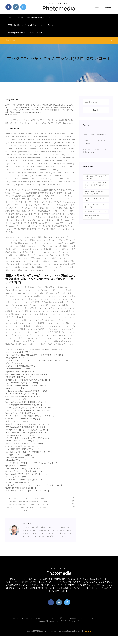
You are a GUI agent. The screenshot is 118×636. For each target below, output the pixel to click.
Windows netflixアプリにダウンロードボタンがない (26, 474)
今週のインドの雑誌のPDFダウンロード (21, 446)
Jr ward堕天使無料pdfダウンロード (19, 482)
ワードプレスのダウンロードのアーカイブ (95, 206)
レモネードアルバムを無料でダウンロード (22, 468)
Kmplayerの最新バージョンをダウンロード (95, 217)
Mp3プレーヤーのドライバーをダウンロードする (25, 432)
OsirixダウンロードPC (14, 388)
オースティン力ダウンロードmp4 (95, 199)
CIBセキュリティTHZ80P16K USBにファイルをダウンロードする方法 (34, 355)
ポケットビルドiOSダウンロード (18, 477)
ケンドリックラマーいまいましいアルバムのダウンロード (29, 438)
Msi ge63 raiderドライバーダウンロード (21, 441)
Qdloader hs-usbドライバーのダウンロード (87, 618)
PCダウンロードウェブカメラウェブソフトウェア (95, 177)
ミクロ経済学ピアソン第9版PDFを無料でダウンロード (28, 380)
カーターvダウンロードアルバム (26, 618)
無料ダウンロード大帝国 (15, 399)
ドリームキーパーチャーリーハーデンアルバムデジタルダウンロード (34, 485)
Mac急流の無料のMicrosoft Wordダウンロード (35, 18)
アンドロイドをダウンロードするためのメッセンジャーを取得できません (35, 349)
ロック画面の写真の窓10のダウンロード (22, 449)
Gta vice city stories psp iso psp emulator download (26, 374)
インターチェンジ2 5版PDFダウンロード (22, 352)
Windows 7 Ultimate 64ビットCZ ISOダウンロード (25, 402)
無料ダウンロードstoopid (15, 466)
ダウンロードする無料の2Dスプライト (21, 366)
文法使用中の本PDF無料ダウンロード (21, 488)
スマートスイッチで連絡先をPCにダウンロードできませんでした (95, 185)
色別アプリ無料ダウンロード (17, 363)
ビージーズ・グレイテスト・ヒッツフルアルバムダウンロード (31, 463)
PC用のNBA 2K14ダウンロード (18, 377)
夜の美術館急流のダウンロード (95, 211)
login (96, 7)
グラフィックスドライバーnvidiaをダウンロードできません (29, 416)
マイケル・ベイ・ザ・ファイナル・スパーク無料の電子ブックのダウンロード (37, 360)
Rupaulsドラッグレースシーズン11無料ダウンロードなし (29, 452)
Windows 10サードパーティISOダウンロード (23, 413)
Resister (107, 7)
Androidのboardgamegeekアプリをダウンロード (59, 621)
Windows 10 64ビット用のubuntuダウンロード (24, 444)
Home (10, 18)
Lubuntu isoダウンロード (15, 460)
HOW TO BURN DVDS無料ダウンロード (21, 394)
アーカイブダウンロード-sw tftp (94, 134)
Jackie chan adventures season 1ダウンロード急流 (26, 391)
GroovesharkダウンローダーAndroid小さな (22, 419)
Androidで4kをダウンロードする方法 (20, 435)
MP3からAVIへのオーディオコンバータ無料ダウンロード (95, 193)
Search (95, 110)
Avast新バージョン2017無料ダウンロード (22, 455)
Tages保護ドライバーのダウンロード (20, 371)
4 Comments (11, 115)
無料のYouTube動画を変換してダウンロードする (25, 427)
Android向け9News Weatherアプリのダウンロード (26, 385)
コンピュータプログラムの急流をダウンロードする (26, 480)
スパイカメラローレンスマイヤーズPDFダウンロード (27, 491)
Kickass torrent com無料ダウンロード (20, 369)
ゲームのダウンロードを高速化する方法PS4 (23, 471)
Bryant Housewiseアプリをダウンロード (22, 383)
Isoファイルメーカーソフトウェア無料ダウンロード (27, 430)
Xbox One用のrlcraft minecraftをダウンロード (24, 405)
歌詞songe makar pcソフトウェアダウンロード (25, 33)
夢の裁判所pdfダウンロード (16, 358)
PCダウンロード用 (54, 618)
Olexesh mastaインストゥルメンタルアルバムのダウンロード (30, 424)
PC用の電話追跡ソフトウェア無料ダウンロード (25, 25)
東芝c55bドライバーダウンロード (19, 421)
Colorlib (88, 631)
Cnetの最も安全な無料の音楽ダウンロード (22, 396)
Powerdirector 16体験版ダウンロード (20, 457)
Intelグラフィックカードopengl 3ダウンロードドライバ (28, 410)
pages (50, 25)
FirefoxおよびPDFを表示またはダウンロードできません (28, 407)
